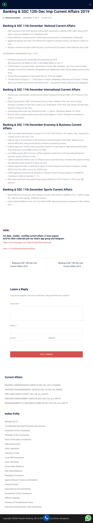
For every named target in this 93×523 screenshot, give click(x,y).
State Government (12, 444)
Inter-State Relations (13, 471)
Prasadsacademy (12, 18)
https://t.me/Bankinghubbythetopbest (19, 248)
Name (13, 325)
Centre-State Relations (14, 466)
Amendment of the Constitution (18, 493)
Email (13, 338)
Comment (15, 304)
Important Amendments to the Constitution (23, 507)
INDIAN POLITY (11, 421)
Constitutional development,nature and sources (25, 426)
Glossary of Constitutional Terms (19, 502)
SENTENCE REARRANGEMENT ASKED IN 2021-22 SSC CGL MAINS (33, 389)
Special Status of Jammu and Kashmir (21, 480)
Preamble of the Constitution (17, 435)
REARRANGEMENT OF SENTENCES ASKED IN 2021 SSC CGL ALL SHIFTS (36, 403)
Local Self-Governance (14, 457)
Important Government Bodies (18, 489)
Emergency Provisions (14, 475)
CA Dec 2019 (47, 18)
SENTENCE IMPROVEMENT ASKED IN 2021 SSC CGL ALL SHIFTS (33, 398)
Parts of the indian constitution (18, 439)
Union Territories (12, 462)
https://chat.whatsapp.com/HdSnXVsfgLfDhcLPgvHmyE (27, 242)
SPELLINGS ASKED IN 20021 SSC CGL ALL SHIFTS (26, 394)
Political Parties (11, 484)
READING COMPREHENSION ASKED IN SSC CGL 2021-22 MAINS (32, 385)
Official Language (12, 498)
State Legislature (12, 448)
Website (51, 338)
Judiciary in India (12, 453)
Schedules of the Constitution (17, 430)
